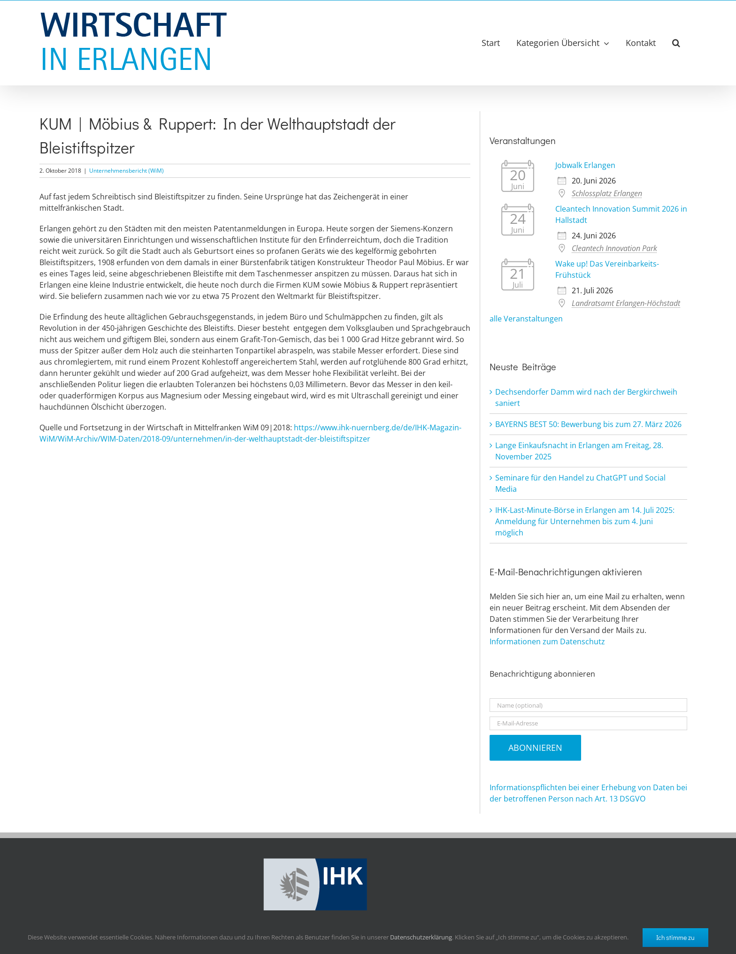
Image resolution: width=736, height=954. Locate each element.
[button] (676, 42)
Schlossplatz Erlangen (607, 193)
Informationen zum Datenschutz (547, 641)
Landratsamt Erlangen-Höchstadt (626, 303)
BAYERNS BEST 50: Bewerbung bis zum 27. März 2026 (588, 424)
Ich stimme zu (675, 937)
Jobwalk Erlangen (585, 165)
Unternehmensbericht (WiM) (126, 171)
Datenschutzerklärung (421, 937)
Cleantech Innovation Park (614, 248)
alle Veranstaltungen (526, 318)
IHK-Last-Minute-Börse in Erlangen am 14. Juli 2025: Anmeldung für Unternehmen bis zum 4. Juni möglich (585, 521)
